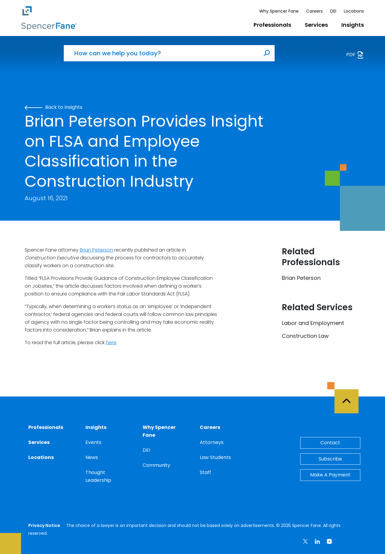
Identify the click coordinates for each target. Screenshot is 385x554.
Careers (314, 11)
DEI (333, 11)
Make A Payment (330, 474)
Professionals (272, 25)
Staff (205, 472)
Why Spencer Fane (279, 11)
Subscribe (330, 458)
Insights (352, 25)
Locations (354, 11)
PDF (355, 55)
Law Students (215, 457)
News (91, 457)
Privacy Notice (44, 525)
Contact (330, 442)
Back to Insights (53, 107)
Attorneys (211, 442)
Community (156, 465)
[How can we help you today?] (161, 53)
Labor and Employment (313, 323)
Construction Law (305, 336)
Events (93, 442)
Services (316, 25)
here (111, 342)
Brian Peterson (96, 249)
